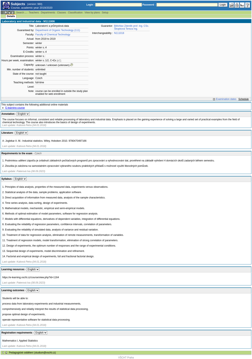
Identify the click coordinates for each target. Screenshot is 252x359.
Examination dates (226, 99)
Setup (105, 12)
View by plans (92, 12)
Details (11, 16)
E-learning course (15, 107)
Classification (75, 12)
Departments (48, 12)
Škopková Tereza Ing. (126, 28)
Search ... (21, 12)
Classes (61, 12)
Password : (149, 4)
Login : (90, 4)
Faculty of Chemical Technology (52, 34)
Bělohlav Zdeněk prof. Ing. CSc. (131, 25)
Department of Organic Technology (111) (57, 30)
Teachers (34, 12)
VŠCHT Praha (126, 357)
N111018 (119, 33)
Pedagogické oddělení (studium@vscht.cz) (32, 352)
